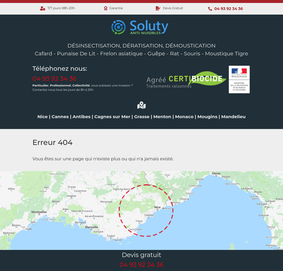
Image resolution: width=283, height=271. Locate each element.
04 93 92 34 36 (54, 78)
